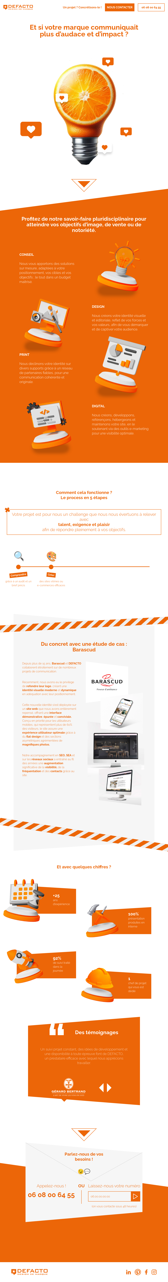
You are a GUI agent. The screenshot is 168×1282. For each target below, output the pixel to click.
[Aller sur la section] (84, 179)
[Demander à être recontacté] (135, 1196)
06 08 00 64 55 (151, 7)
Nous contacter (119, 7)
